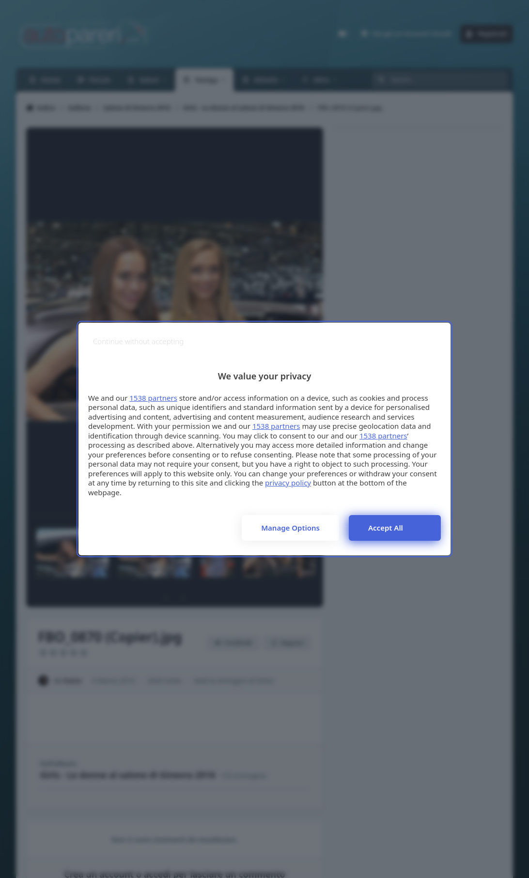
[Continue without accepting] (138, 341)
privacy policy (288, 482)
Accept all (385, 528)
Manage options (290, 528)
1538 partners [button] (153, 398)
